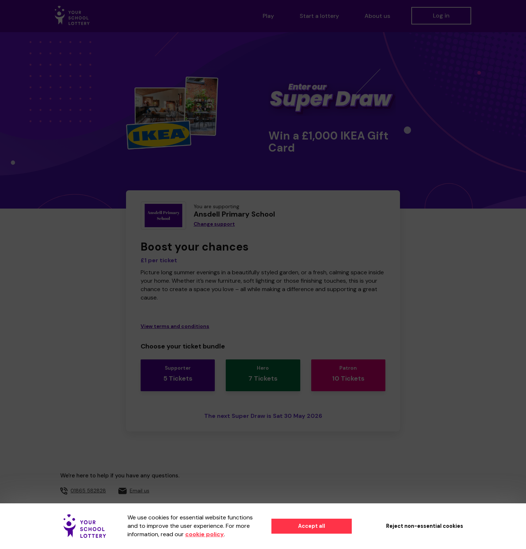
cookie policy (204, 534)
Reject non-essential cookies (424, 526)
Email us (139, 484)
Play (268, 16)
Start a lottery (319, 16)
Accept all (311, 526)
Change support (214, 224)
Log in (441, 15)
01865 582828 (88, 484)
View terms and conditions (175, 326)
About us (377, 16)
